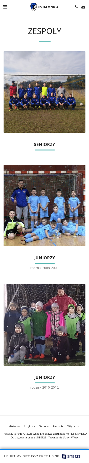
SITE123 (41, 437)
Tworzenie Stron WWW (63, 437)
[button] (5, 7)
